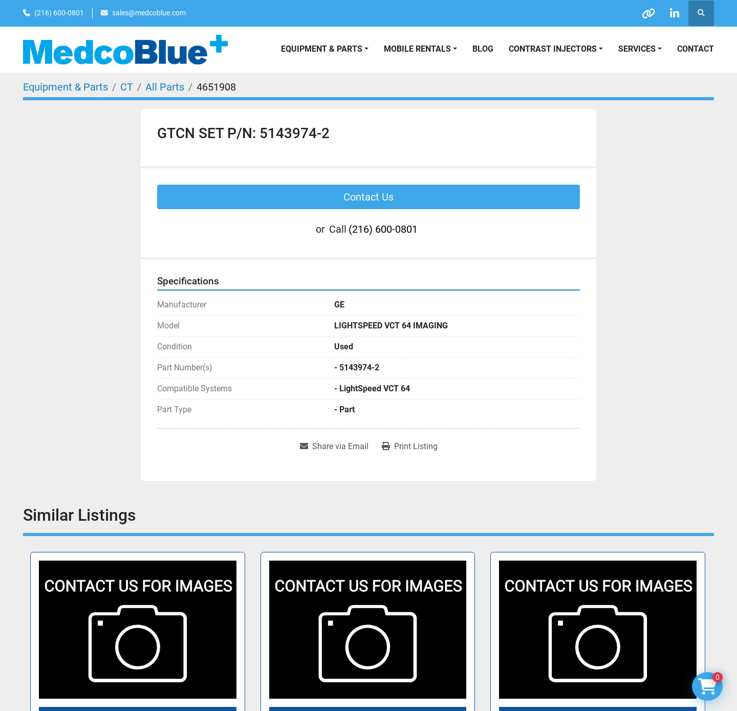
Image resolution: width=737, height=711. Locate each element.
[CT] (126, 87)
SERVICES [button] (637, 49)
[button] (420, 49)
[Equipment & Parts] (65, 87)
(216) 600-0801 (59, 13)
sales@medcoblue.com (149, 13)
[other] (648, 13)
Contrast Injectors (553, 49)
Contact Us (368, 197)
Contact (695, 49)
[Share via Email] (334, 446)
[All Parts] (164, 87)
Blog (482, 49)
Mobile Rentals (417, 49)
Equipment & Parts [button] (321, 49)
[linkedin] (674, 13)
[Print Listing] (409, 446)
